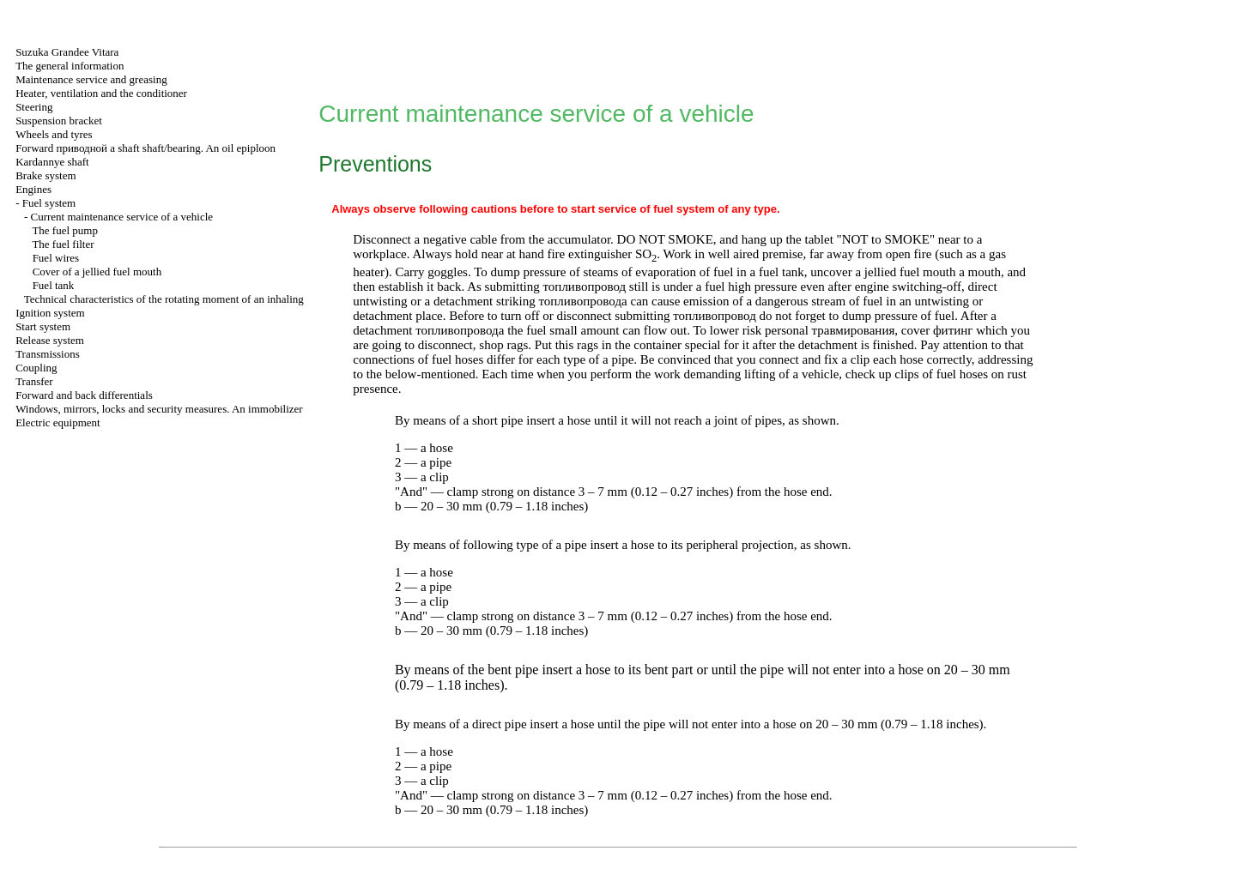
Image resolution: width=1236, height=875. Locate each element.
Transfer (34, 381)
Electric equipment (57, 422)
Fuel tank (54, 285)
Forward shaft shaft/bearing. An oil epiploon (145, 148)
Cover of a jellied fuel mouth (97, 271)
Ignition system (50, 312)
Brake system (45, 175)
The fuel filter (63, 244)
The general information (69, 65)
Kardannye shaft (52, 161)
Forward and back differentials (84, 395)
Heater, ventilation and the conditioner (101, 93)
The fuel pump (65, 230)
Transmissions (47, 353)
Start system (42, 326)
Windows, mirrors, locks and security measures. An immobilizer (159, 408)
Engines (33, 189)
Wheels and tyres (54, 134)
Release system (49, 340)
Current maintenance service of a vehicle (121, 216)
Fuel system (49, 202)
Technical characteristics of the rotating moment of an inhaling (164, 299)
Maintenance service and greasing (91, 79)
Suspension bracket (58, 120)
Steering (33, 106)
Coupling (36, 367)
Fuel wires (56, 257)
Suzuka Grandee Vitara (66, 51)
